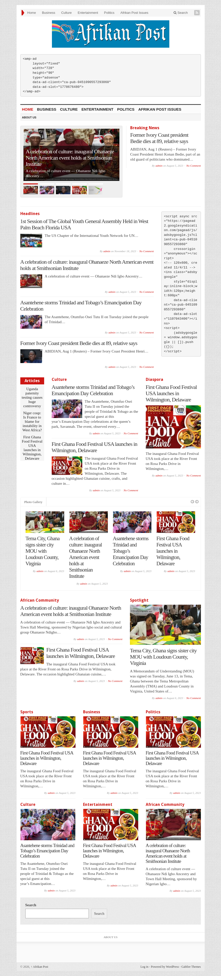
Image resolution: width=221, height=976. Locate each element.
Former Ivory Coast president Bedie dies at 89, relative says (159, 138)
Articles (32, 380)
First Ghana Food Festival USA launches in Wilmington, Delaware (32, 447)
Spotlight (139, 600)
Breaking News (144, 127)
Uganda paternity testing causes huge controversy (32, 397)
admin (159, 165)
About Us (29, 117)
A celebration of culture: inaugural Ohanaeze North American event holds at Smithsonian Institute (70, 157)
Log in (144, 966)
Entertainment (88, 13)
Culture (66, 13)
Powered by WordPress (165, 966)
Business (48, 13)
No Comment (193, 165)
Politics (109, 13)
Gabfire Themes (191, 966)
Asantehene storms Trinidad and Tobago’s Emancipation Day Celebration (93, 390)
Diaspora (154, 379)
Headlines (30, 213)
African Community (39, 600)
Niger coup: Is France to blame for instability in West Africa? (32, 421)
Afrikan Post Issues (134, 13)
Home (31, 13)
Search (181, 13)
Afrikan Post (39, 966)
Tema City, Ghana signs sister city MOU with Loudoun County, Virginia (43, 551)
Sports (26, 712)
